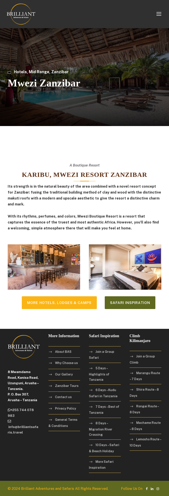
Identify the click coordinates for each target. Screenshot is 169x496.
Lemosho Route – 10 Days (145, 442)
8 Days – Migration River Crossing (100, 428)
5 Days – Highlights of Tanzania (99, 373)
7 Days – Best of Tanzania (104, 410)
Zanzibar (60, 72)
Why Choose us (66, 363)
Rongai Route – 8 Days (144, 409)
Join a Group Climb (142, 359)
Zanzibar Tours (67, 386)
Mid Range (39, 72)
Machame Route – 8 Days (145, 426)
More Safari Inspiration (101, 465)
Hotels (20, 72)
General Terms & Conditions (62, 423)
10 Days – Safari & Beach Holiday (104, 448)
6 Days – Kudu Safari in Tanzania (103, 393)
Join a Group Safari (101, 355)
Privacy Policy (65, 408)
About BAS (63, 351)
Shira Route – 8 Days (144, 392)
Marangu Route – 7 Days (145, 376)
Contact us (63, 397)
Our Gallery (64, 374)
